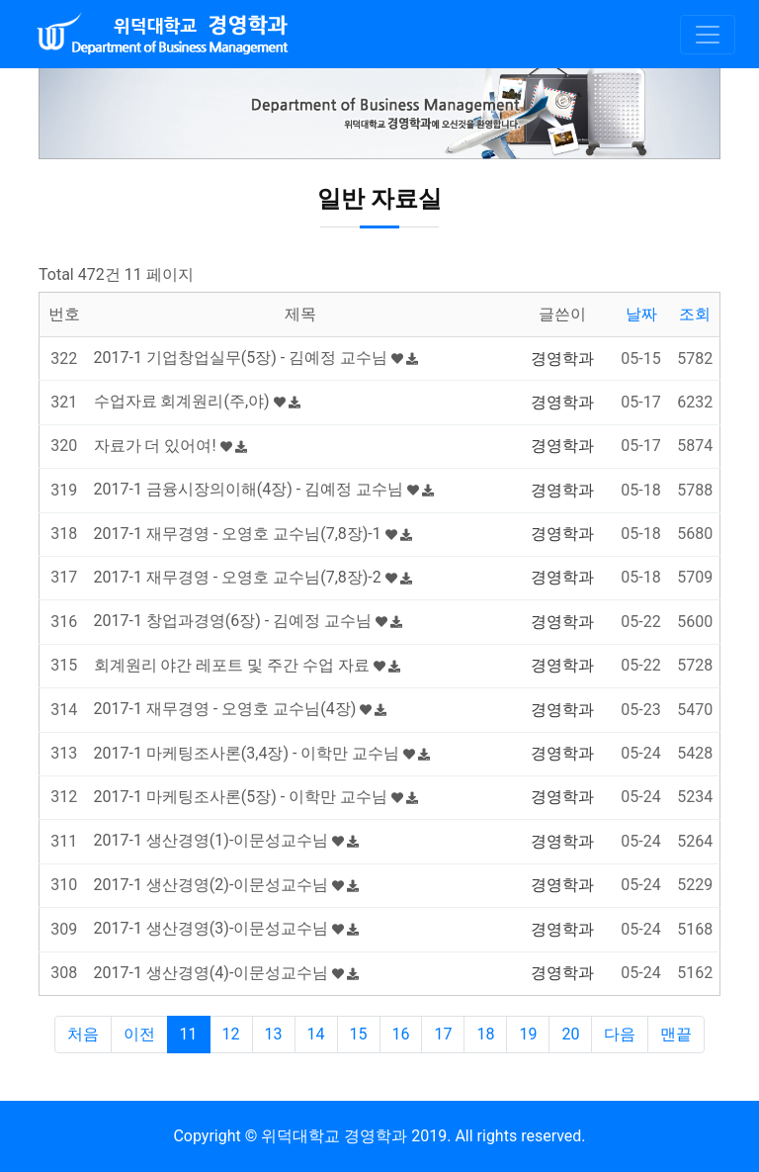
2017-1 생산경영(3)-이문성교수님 (227, 928)
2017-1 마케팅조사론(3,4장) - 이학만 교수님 (262, 753)
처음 (83, 1034)
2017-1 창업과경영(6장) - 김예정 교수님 (248, 620)
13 (274, 1034)
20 (570, 1034)
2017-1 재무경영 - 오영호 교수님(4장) (240, 708)
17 (443, 1034)
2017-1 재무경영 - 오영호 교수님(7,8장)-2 (253, 577)
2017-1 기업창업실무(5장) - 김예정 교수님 (256, 357)
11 (189, 1034)
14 (316, 1034)
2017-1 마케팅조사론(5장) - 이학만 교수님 (256, 796)
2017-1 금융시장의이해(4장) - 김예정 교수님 (264, 489)
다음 (619, 1034)
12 (231, 1034)
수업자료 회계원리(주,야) (197, 401)
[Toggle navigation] (707, 34)
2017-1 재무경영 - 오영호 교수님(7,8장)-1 (253, 533)
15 (359, 1034)
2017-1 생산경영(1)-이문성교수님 (227, 840)
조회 (695, 314)
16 (401, 1034)
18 (485, 1034)
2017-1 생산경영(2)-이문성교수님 (227, 884)
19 (528, 1034)
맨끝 (676, 1034)
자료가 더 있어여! (170, 445)
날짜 (641, 314)
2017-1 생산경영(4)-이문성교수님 (227, 972)
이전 (139, 1034)
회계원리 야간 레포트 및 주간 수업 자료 (247, 665)
